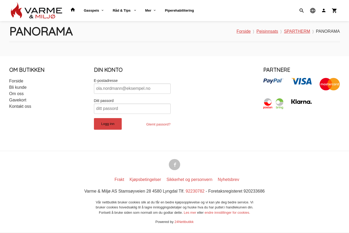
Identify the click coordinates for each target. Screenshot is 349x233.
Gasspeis (91, 10)
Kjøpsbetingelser (145, 180)
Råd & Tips (122, 10)
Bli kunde (18, 87)
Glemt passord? (158, 124)
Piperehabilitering (179, 10)
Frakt (119, 180)
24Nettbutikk (184, 222)
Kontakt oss (20, 106)
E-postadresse (106, 80)
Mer (148, 10)
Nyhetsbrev (228, 180)
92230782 (195, 191)
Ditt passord (104, 101)
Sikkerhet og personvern (189, 180)
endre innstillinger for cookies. (227, 213)
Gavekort (17, 100)
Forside (244, 31)
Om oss (16, 93)
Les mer (190, 213)
